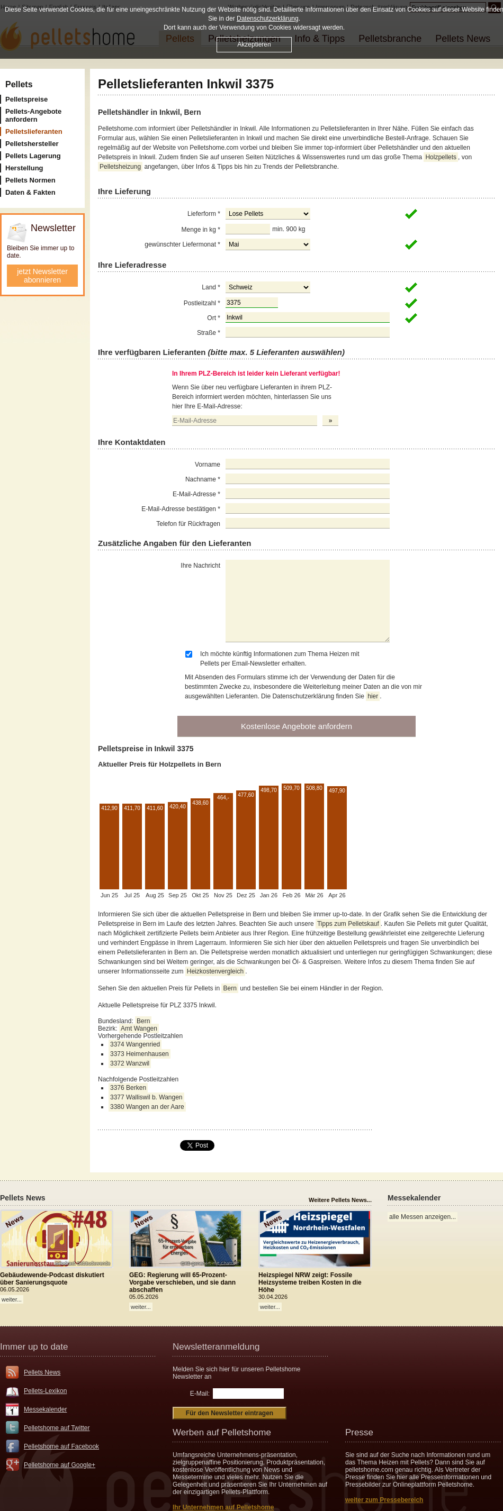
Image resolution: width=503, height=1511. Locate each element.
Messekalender (45, 1409)
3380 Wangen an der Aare (147, 1107)
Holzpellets (440, 157)
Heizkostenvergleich (215, 971)
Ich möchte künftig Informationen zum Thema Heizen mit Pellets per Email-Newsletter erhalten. (280, 658)
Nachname (202, 479)
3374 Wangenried (135, 1044)
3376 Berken (128, 1087)
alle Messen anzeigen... (422, 1217)
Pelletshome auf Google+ (59, 1465)
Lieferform (203, 213)
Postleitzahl (202, 303)
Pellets (19, 84)
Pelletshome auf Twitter (57, 1428)
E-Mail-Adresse (196, 494)
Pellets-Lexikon (45, 1391)
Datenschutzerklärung (268, 18)
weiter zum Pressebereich (384, 1500)
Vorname (207, 464)
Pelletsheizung (120, 166)
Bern (229, 988)
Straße (208, 332)
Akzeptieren (254, 44)
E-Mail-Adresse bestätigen (180, 509)
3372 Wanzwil (129, 1063)
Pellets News (42, 1372)
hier (372, 696)
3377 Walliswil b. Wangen (146, 1097)
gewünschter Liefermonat (182, 244)
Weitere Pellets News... (340, 1200)
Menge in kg (201, 229)
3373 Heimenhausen (139, 1054)
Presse (359, 1432)
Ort (213, 318)
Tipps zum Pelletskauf (348, 923)
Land (211, 287)
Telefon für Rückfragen (188, 523)
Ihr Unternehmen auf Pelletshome (223, 1507)
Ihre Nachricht (200, 565)
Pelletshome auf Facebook (61, 1446)
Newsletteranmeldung (216, 1347)
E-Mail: (200, 1393)
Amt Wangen (139, 1028)
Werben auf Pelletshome (222, 1432)
